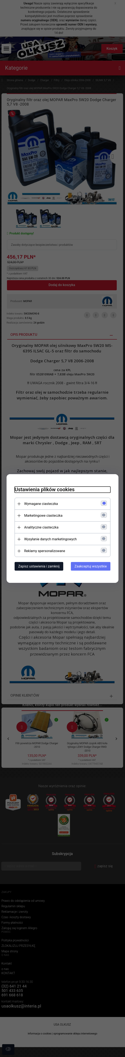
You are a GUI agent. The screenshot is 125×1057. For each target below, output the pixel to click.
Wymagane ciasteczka (40, 504)
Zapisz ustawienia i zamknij (38, 566)
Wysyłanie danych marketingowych (49, 539)
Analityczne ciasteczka (40, 527)
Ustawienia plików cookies (44, 489)
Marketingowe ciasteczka (42, 516)
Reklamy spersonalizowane (43, 551)
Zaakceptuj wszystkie (91, 566)
